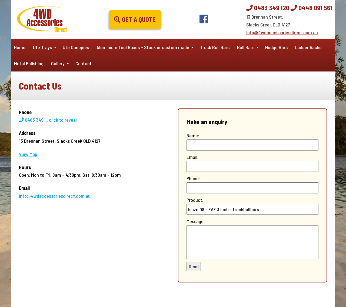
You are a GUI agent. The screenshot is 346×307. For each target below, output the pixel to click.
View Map (28, 154)
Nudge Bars (276, 47)
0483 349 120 (271, 8)
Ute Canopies (76, 47)
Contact (83, 63)
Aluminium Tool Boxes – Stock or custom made (143, 47)
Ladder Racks (308, 47)
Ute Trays (42, 47)
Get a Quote (135, 19)
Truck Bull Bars (214, 47)
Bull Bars (245, 47)
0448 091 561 (315, 8)
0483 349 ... (48, 120)
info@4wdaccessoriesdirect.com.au (282, 32)
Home (19, 47)
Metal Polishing (29, 63)
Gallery (58, 63)
